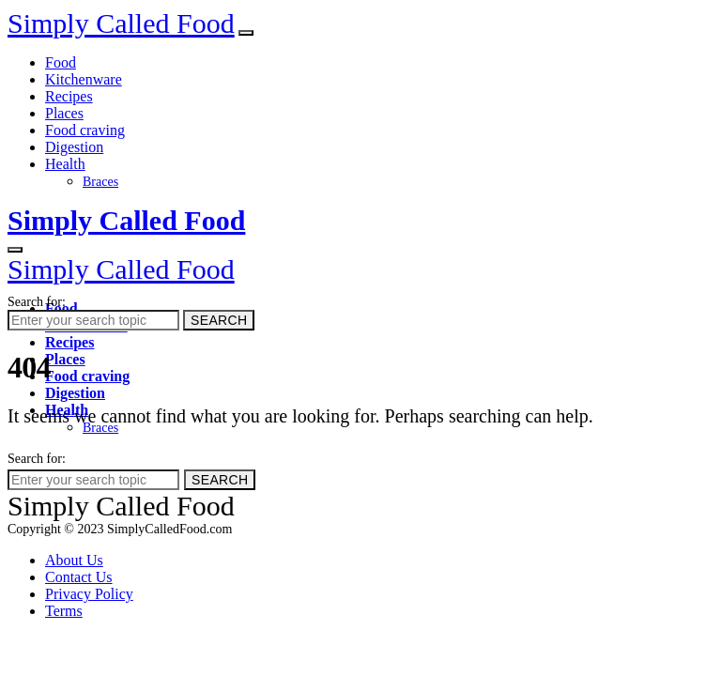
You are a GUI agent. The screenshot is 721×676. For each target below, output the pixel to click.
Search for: (37, 302)
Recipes (69, 96)
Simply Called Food (121, 23)
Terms (64, 611)
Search (219, 320)
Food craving (85, 130)
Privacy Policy (89, 594)
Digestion (74, 147)
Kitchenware (83, 79)
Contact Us (79, 577)
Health (65, 164)
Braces (100, 182)
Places (64, 113)
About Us (74, 560)
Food (60, 62)
